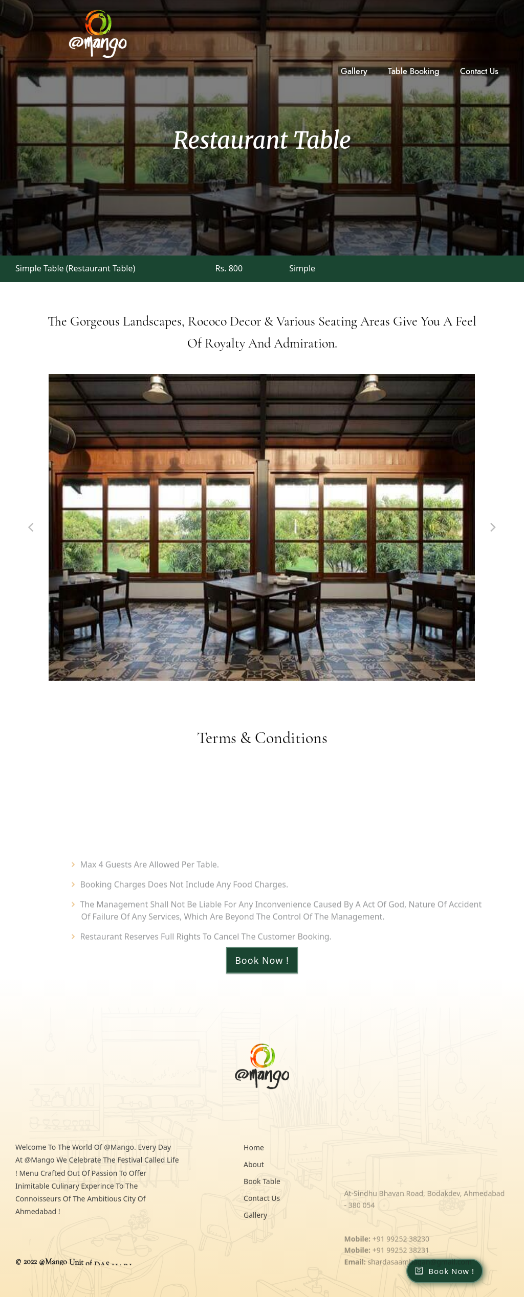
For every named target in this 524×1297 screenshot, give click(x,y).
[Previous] (31, 527)
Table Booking (414, 71)
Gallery (354, 71)
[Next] (492, 527)
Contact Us (479, 71)
